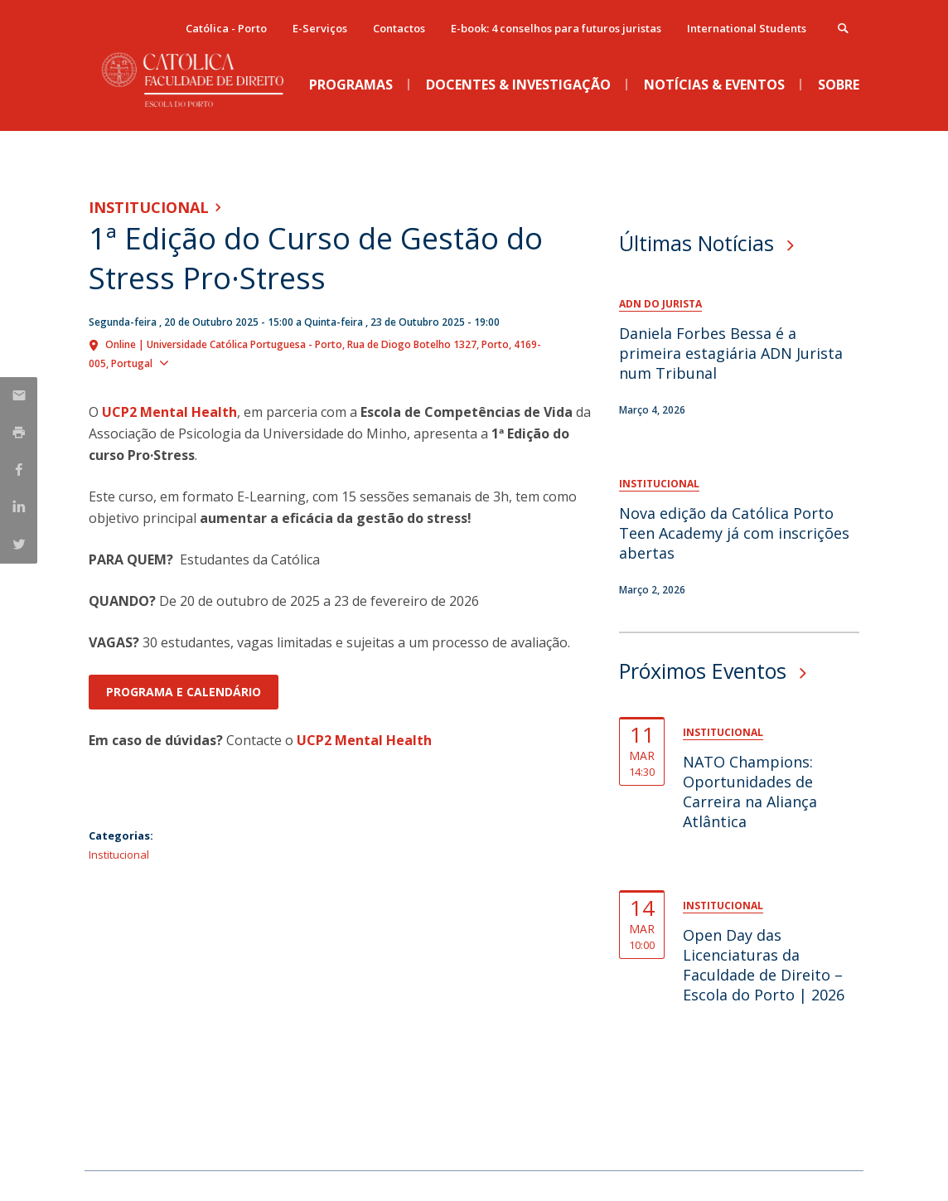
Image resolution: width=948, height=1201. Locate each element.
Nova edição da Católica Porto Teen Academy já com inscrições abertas (734, 533)
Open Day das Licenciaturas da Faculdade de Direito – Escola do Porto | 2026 (763, 965)
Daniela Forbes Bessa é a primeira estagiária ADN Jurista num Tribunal (731, 353)
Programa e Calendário (183, 692)
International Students (746, 28)
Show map (205, 362)
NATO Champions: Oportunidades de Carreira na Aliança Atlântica (750, 791)
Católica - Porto (226, 28)
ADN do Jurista (660, 304)
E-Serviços (320, 28)
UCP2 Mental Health (169, 412)
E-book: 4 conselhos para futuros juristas (556, 28)
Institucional (149, 207)
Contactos (399, 28)
